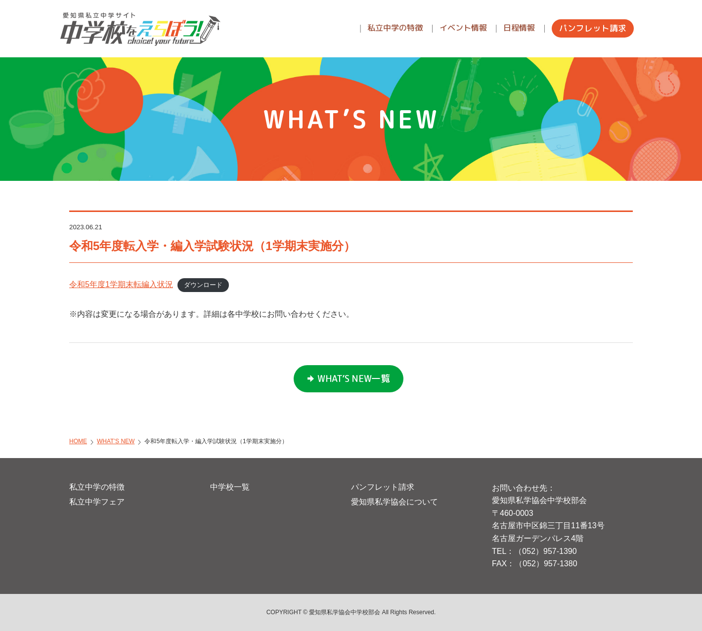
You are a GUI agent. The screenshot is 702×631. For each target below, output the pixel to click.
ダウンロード (203, 285)
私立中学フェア (97, 502)
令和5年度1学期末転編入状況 (121, 284)
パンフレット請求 (382, 487)
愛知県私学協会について (394, 502)
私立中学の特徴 (97, 487)
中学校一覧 (230, 487)
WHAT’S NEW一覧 (353, 378)
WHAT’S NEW (115, 441)
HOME (78, 441)
